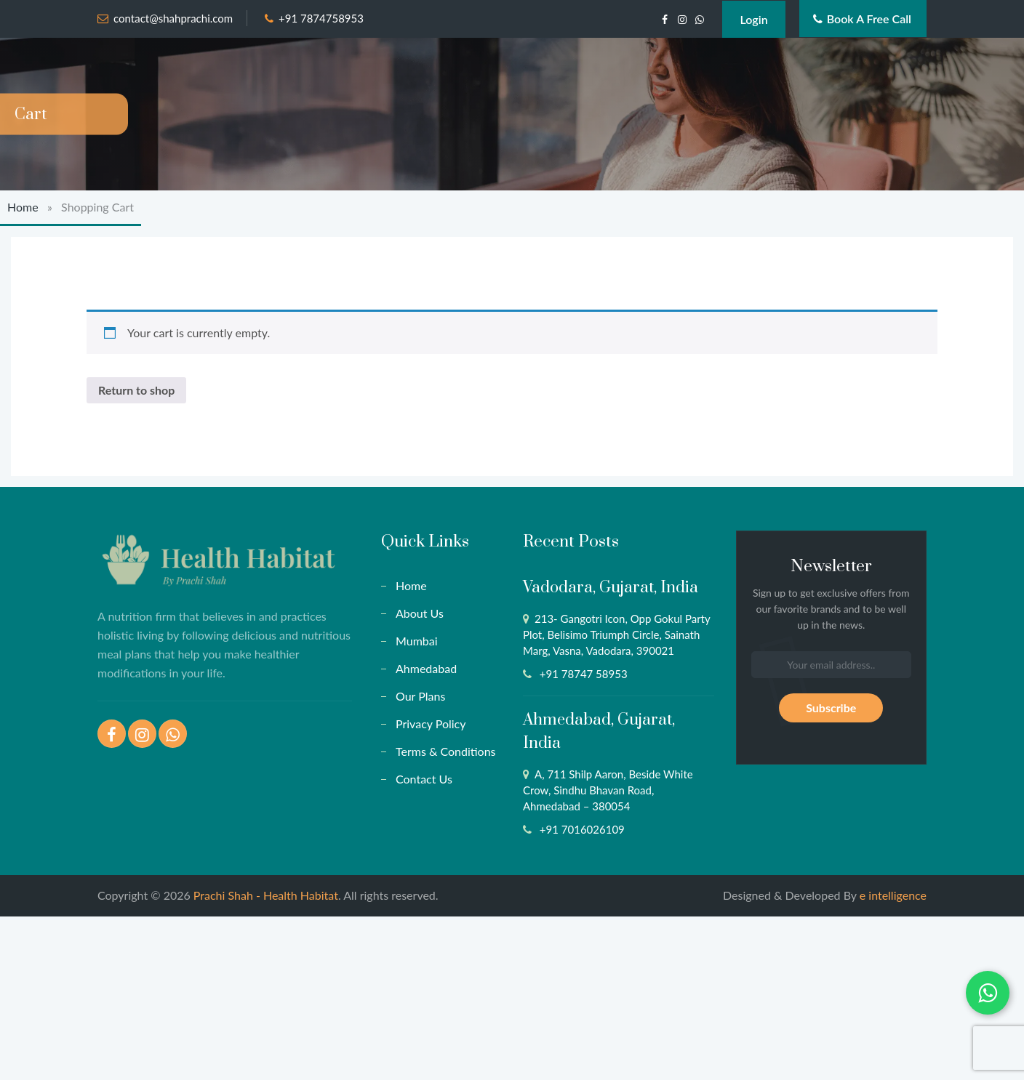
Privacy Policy (431, 723)
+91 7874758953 (321, 18)
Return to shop (136, 390)
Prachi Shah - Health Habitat (265, 895)
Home (23, 207)
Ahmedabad (426, 668)
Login (753, 19)
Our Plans (420, 696)
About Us (420, 613)
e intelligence (893, 895)
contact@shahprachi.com (173, 18)
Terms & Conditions (446, 751)
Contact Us (424, 779)
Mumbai (417, 641)
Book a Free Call (862, 18)
